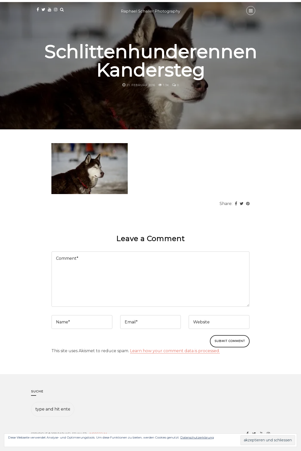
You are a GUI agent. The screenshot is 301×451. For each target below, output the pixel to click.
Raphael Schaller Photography (150, 11)
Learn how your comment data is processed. (175, 350)
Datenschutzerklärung (197, 437)
